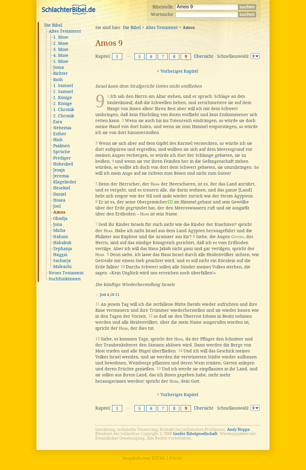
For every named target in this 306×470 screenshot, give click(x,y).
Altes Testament (65, 31)
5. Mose (60, 61)
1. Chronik (63, 109)
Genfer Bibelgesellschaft (195, 433)
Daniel (59, 194)
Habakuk (62, 242)
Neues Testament (66, 272)
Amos (59, 212)
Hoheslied (63, 164)
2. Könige (62, 103)
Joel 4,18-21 (110, 295)
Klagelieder (64, 182)
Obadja (60, 218)
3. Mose (60, 49)
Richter (60, 73)
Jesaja (59, 170)
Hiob (58, 139)
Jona (57, 224)
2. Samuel (63, 91)
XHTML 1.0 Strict (167, 458)
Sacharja (62, 260)
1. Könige (62, 97)
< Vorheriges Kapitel (177, 71)
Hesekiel (61, 187)
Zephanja (62, 248)
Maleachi (62, 266)
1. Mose (60, 37)
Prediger (62, 158)
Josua (58, 67)
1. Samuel (63, 85)
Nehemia (62, 127)
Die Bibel (53, 25)
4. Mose (60, 55)
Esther (59, 133)
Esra (57, 121)
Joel (57, 206)
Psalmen (61, 145)
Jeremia (61, 176)
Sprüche (61, 151)
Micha (59, 230)
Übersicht (203, 56)
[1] (170, 202)
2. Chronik (63, 115)
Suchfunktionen (65, 278)
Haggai (60, 254)
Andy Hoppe (238, 429)
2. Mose (60, 43)
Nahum (60, 236)
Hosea (59, 200)
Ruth (58, 79)
